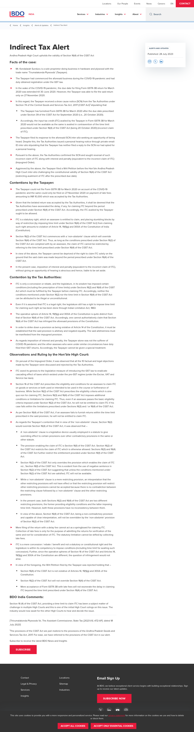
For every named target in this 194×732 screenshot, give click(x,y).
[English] (172, 4)
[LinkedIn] (109, 710)
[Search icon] (150, 14)
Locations (106, 3)
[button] (185, 3)
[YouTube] (117, 710)
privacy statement (116, 715)
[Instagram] (126, 710)
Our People (122, 3)
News (149, 3)
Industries (100, 14)
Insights (119, 14)
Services (81, 14)
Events (137, 3)
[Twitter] (100, 710)
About (135, 14)
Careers (161, 3)
